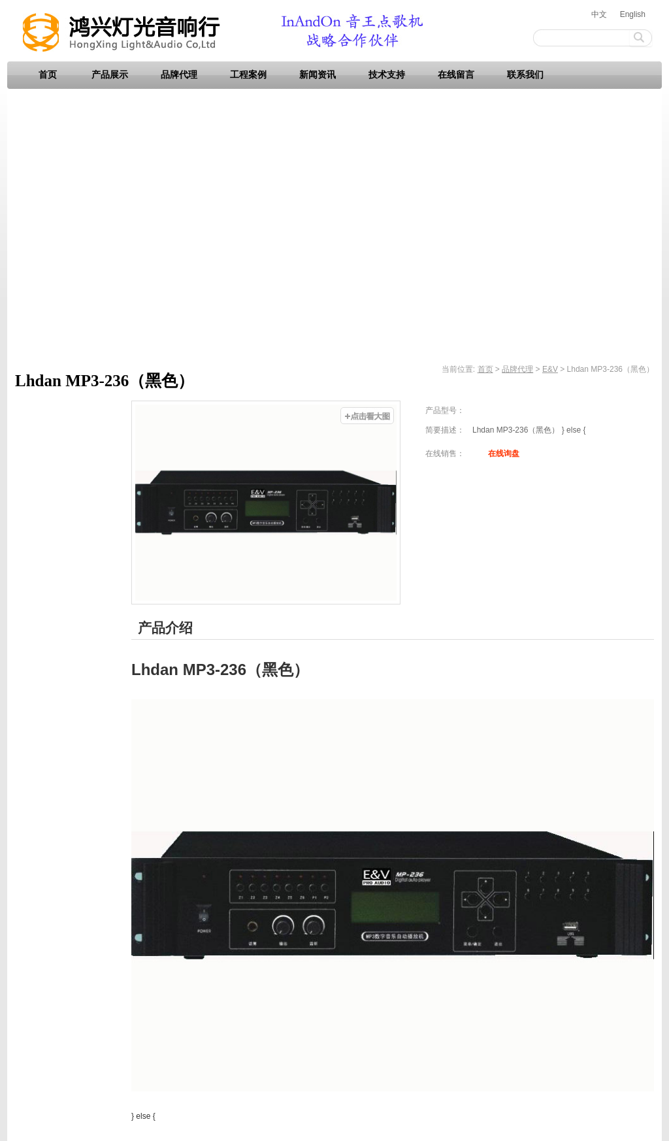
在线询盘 (503, 453)
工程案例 (248, 75)
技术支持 (386, 75)
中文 (599, 14)
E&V (550, 369)
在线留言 (456, 75)
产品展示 (109, 75)
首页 (48, 75)
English (632, 14)
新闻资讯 (317, 75)
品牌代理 (179, 75)
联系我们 (525, 75)
